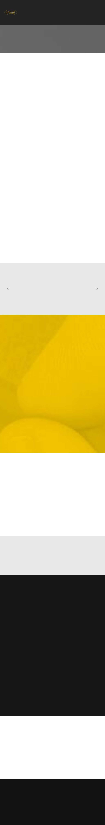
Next (97, 289)
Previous (8, 289)
